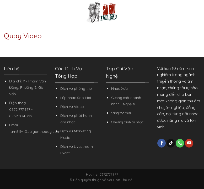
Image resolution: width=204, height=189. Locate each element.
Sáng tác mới (121, 113)
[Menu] (7, 12)
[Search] (198, 12)
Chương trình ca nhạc (127, 122)
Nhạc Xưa (119, 88)
